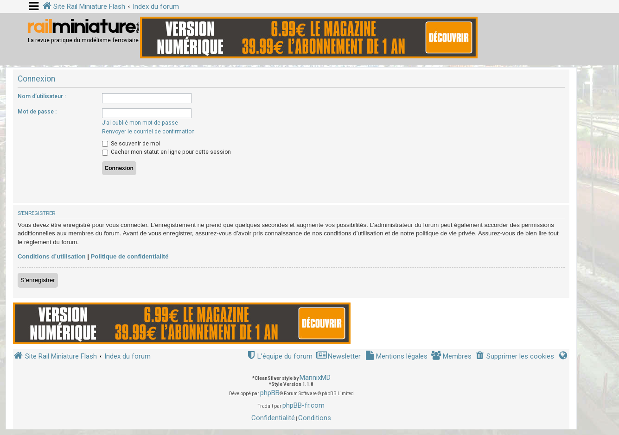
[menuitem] (515, 356)
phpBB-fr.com (303, 405)
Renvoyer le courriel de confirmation (148, 131)
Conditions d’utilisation (52, 256)
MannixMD (315, 377)
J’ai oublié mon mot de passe (140, 123)
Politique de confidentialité (130, 256)
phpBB (270, 393)
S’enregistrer (37, 280)
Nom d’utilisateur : (42, 96)
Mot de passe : (37, 111)
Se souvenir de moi (131, 143)
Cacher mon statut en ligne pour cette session (166, 152)
